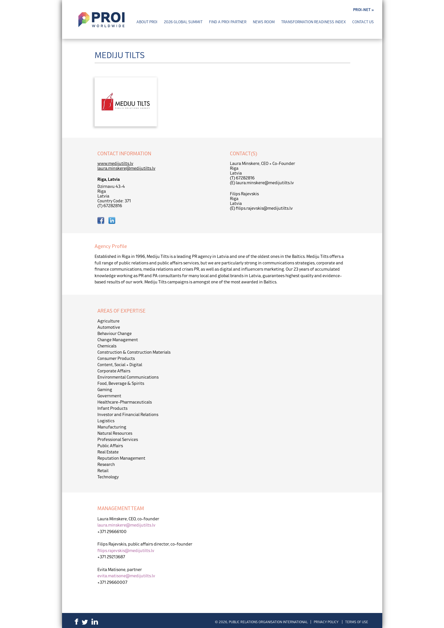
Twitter (85, 622)
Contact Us (363, 22)
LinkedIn (94, 622)
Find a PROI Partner (227, 22)
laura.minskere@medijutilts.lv (126, 168)
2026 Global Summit (183, 22)
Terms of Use (356, 622)
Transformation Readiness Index (313, 22)
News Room (264, 22)
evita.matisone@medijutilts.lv (126, 575)
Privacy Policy (326, 622)
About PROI (146, 22)
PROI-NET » (363, 10)
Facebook (76, 622)
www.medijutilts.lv (115, 163)
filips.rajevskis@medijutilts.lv (125, 550)
